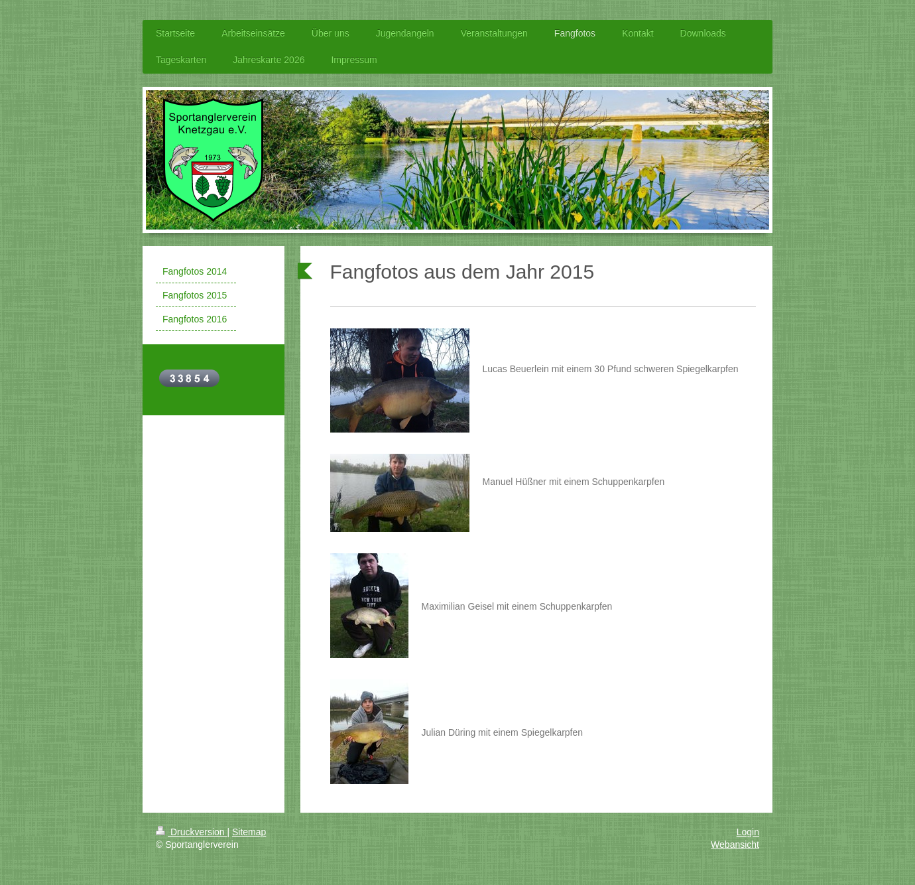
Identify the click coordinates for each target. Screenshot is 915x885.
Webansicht (735, 844)
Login (748, 832)
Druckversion (191, 832)
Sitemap (249, 832)
